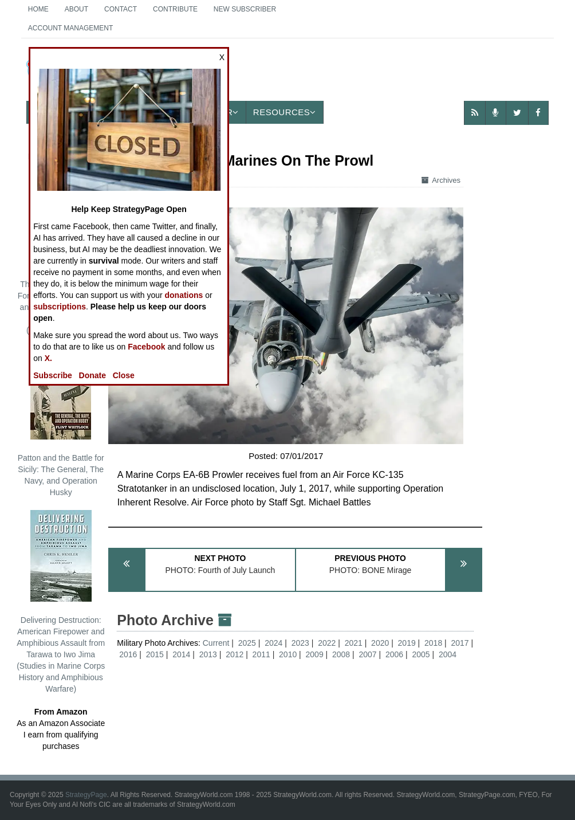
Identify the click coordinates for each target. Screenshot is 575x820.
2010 (288, 654)
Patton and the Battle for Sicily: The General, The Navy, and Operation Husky (61, 422)
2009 (315, 654)
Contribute (175, 9)
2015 (155, 654)
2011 (261, 654)
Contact (120, 9)
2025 (247, 643)
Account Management (70, 28)
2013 (208, 654)
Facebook (146, 346)
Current (217, 643)
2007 (367, 654)
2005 (421, 654)
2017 (460, 643)
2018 (433, 643)
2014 (181, 654)
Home (38, 9)
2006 (394, 654)
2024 (273, 643)
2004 (447, 654)
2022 (327, 643)
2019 (407, 643)
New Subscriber (245, 9)
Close (124, 375)
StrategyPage (86, 795)
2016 (128, 654)
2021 (354, 643)
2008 (341, 654)
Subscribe (52, 375)
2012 (234, 654)
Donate (92, 375)
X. (48, 358)
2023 (300, 643)
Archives (441, 180)
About (76, 9)
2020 (380, 643)
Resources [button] (284, 112)
